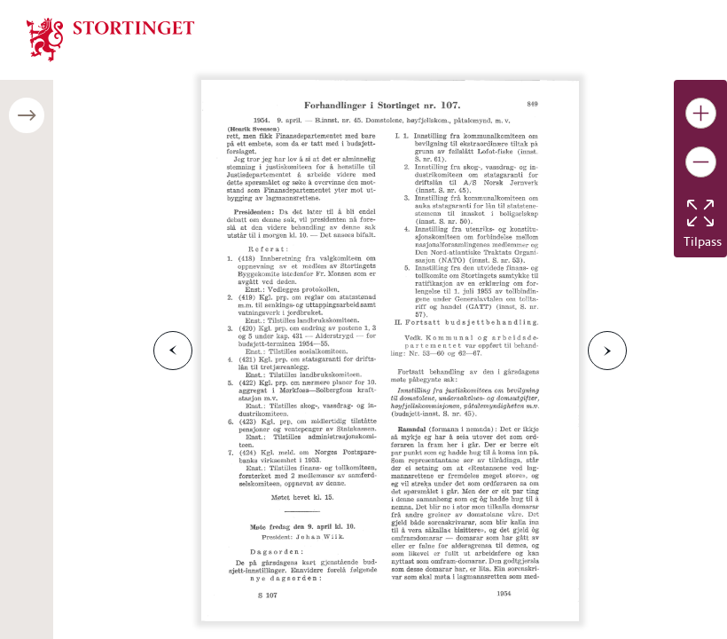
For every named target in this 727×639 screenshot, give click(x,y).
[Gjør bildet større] (700, 113)
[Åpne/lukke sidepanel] (26, 115)
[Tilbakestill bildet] (700, 213)
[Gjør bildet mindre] (700, 162)
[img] (111, 38)
